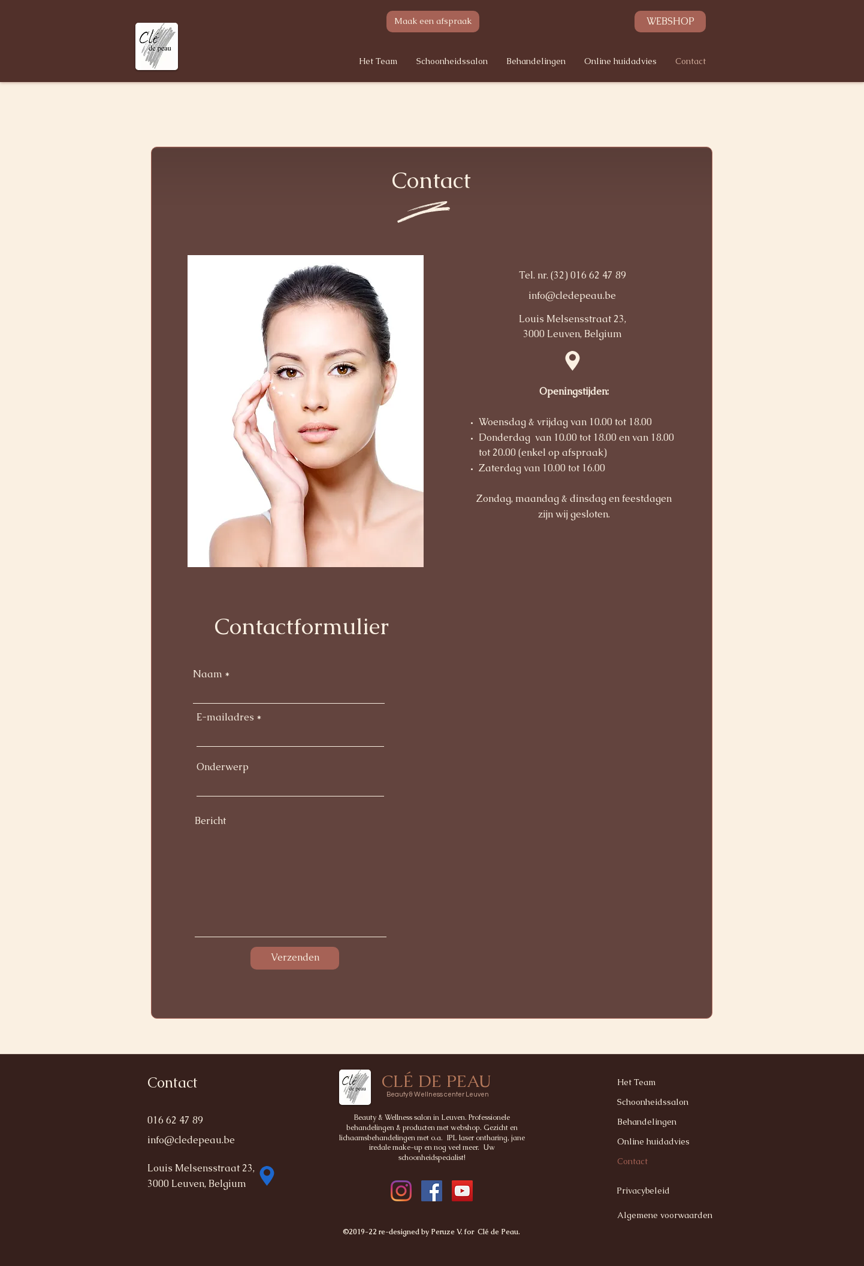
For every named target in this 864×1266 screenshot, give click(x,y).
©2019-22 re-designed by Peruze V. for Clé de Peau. (431, 1232)
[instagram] (431, 1190)
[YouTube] (462, 1190)
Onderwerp (223, 767)
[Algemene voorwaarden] (667, 1215)
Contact (632, 1161)
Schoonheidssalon (652, 1102)
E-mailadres (225, 717)
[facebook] (401, 1190)
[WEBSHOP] (670, 21)
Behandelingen (646, 1121)
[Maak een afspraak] (432, 21)
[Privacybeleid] (659, 1191)
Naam (207, 674)
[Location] (572, 361)
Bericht (210, 821)
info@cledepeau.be (572, 295)
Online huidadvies (653, 1141)
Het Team (636, 1082)
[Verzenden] (294, 958)
